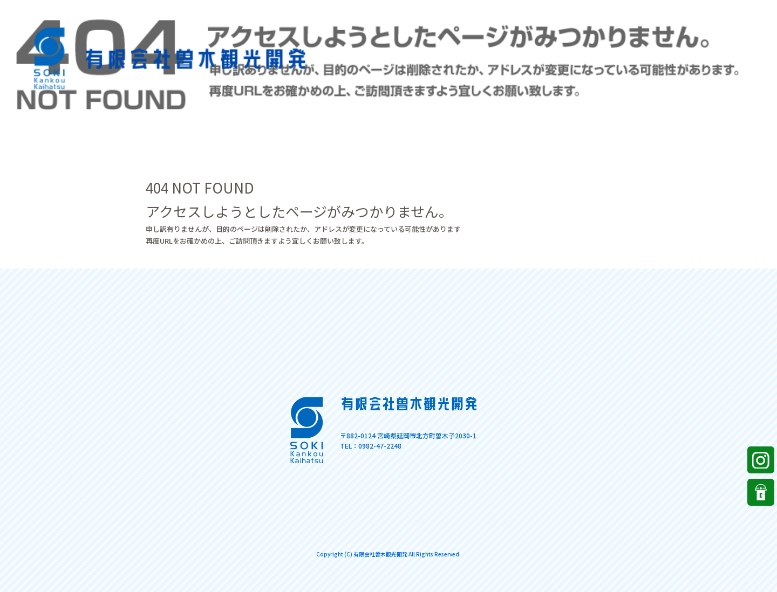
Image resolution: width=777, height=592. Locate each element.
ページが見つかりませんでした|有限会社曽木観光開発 (706, 10)
